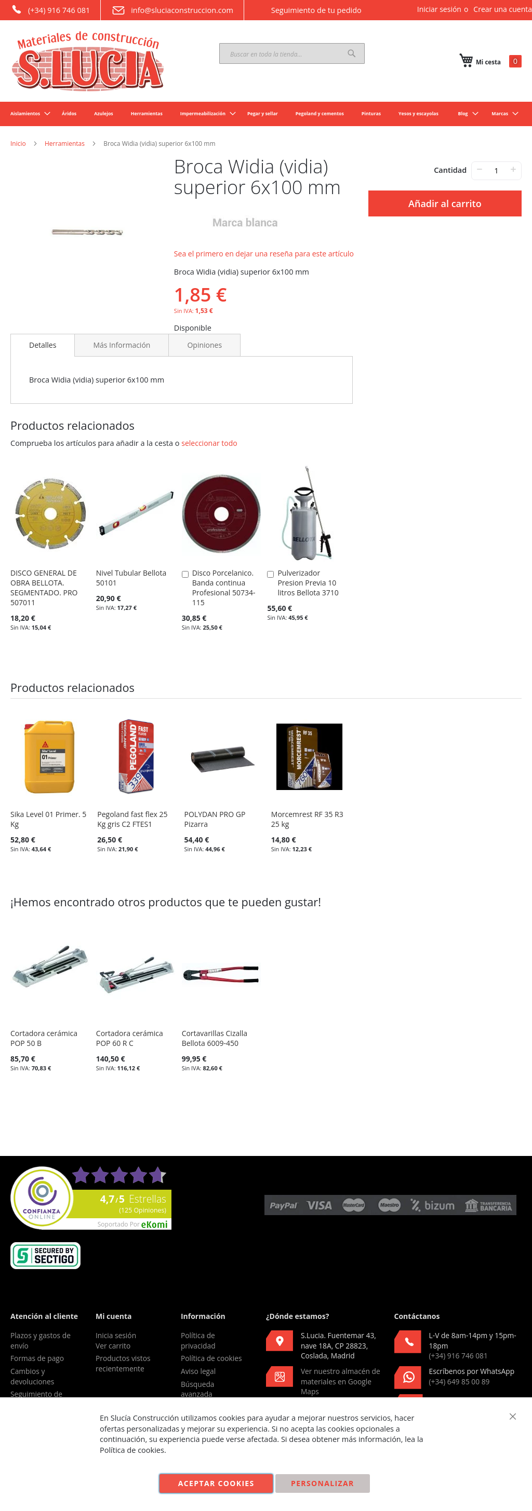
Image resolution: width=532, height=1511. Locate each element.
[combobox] (292, 53)
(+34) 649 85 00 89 (459, 1381)
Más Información (121, 345)
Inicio (18, 143)
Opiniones (204, 345)
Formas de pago (37, 1358)
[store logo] (88, 61)
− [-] (479, 169)
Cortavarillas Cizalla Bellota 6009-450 (214, 1038)
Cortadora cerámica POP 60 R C (129, 1038)
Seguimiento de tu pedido (308, 10)
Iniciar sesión (439, 9)
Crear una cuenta (502, 9)
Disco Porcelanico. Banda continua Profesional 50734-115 (224, 587)
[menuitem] (27, 114)
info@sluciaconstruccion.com (172, 10)
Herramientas (65, 143)
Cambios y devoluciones (32, 1376)
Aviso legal (198, 1371)
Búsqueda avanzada (198, 1389)
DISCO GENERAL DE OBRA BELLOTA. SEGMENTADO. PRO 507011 (43, 587)
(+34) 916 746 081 (50, 9)
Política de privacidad (198, 1340)
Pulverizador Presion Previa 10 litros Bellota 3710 (307, 582)
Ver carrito (113, 1346)
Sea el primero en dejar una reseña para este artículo (264, 253)
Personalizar (322, 1483)
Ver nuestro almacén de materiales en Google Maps (340, 1381)
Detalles (42, 345)
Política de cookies (211, 1358)
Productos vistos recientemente (123, 1363)
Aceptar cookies (216, 1483)
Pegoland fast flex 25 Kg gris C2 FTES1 (132, 819)
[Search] (352, 53)
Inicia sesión (116, 1335)
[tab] (42, 345)
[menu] (266, 114)
